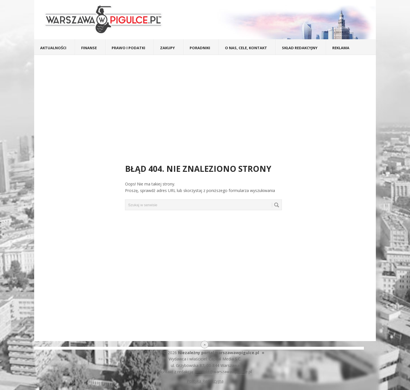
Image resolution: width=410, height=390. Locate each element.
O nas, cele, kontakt (246, 47)
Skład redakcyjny (299, 47)
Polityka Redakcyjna (205, 381)
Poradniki (200, 47)
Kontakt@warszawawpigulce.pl (223, 371)
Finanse (89, 47)
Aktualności (53, 47)
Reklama (340, 47)
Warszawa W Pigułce (105, 19)
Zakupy (167, 47)
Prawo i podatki (128, 47)
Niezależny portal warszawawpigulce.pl (218, 352)
